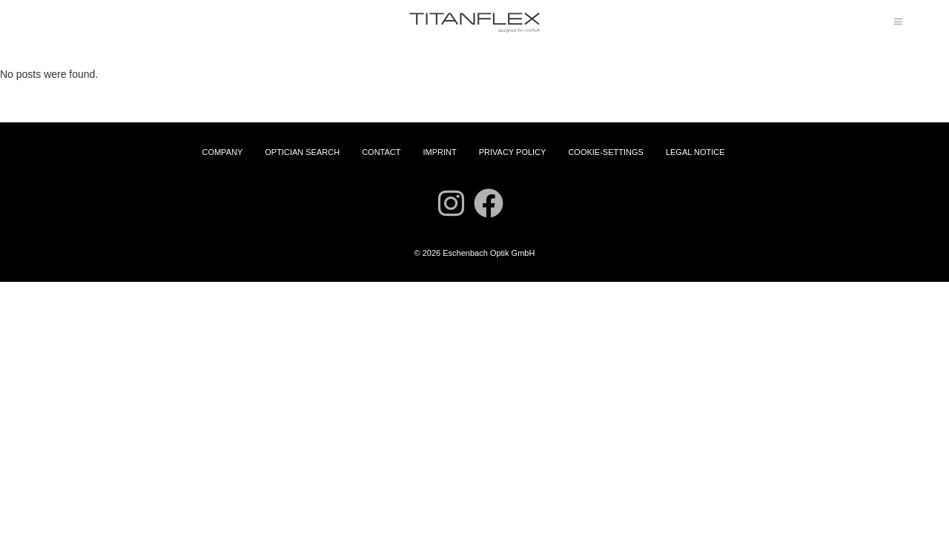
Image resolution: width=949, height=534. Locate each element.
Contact (381, 152)
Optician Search (302, 152)
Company (222, 152)
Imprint (439, 152)
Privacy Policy (512, 152)
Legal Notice (695, 152)
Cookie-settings (605, 152)
